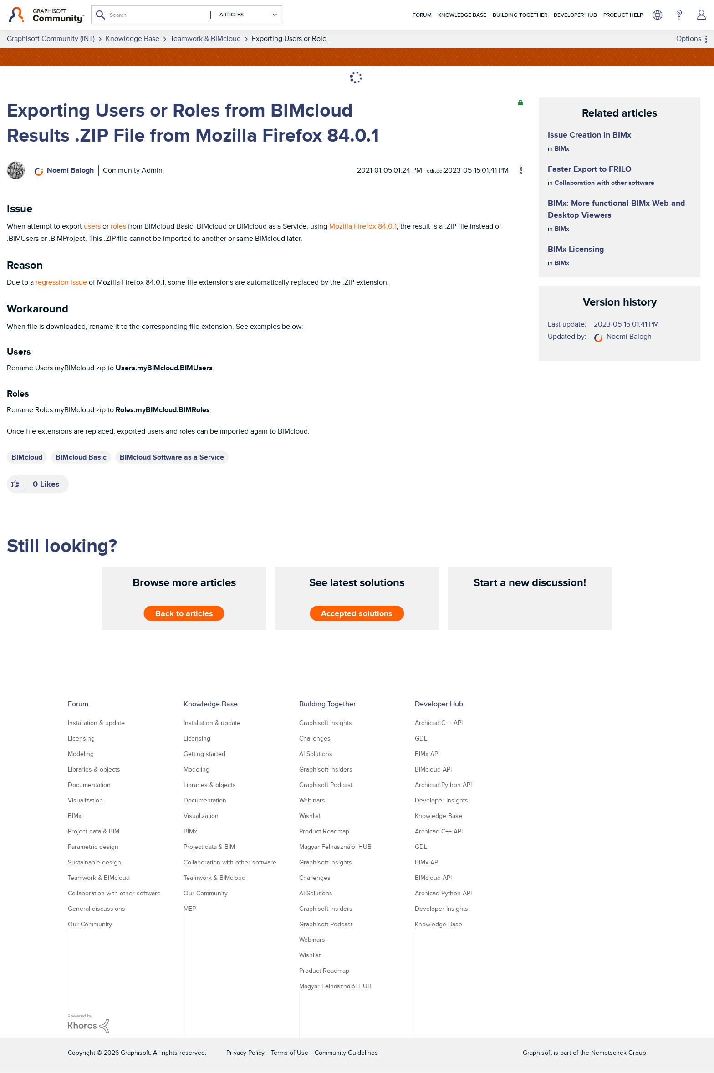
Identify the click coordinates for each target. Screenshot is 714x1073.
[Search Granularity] (244, 14)
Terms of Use (289, 1052)
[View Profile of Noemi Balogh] (70, 170)
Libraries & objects (94, 769)
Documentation (89, 784)
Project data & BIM (93, 831)
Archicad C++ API (439, 722)
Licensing (81, 738)
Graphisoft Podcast (325, 784)
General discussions (96, 908)
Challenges (315, 738)
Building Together (520, 15)
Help (679, 15)
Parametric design (93, 846)
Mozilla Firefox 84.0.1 (363, 226)
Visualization (85, 800)
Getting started (204, 753)
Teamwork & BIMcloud (99, 877)
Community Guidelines (346, 1052)
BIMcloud (26, 457)
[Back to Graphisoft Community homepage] (47, 15)
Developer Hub (575, 15)
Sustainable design (94, 862)
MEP (190, 908)
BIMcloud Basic (81, 457)
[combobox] (186, 14)
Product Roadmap (324, 831)
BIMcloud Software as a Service (172, 457)
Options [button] (688, 38)
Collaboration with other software (604, 182)
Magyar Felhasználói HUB (335, 846)
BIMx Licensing (576, 249)
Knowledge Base (462, 15)
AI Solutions (315, 753)
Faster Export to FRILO (590, 169)
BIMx (562, 148)
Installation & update (96, 722)
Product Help (623, 15)
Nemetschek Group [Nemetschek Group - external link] (618, 1052)
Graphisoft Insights (325, 722)
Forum (422, 15)
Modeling (81, 753)
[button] (15, 484)
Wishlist (310, 815)
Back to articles (184, 613)
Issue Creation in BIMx (589, 135)
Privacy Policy (245, 1052)
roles (118, 226)
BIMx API (427, 753)
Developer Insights (441, 800)
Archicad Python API (443, 784)
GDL (421, 738)
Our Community (90, 924)
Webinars (312, 800)
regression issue (61, 282)
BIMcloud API (433, 769)
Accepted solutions (357, 613)
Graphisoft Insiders (325, 769)
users (92, 226)
